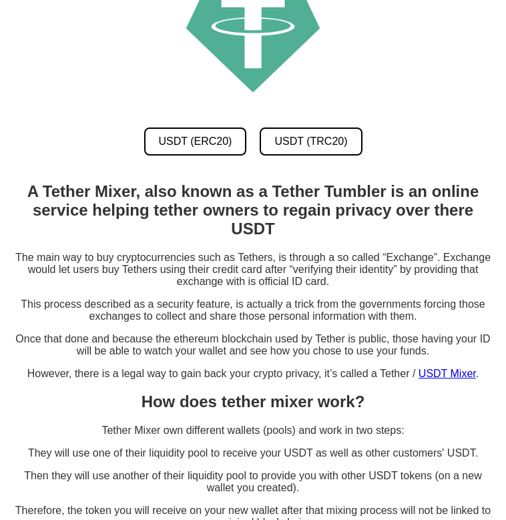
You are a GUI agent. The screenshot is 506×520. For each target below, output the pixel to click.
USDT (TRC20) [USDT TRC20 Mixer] (310, 141)
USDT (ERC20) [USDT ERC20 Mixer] (195, 141)
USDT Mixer (447, 373)
